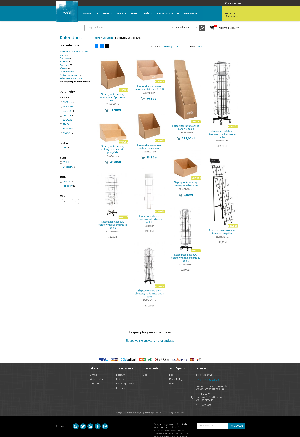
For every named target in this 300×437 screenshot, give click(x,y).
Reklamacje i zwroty (125, 383)
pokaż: (193, 46)
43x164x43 (68, 102)
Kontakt (202, 368)
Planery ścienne (68, 72)
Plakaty (88, 14)
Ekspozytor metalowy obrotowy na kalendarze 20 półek (177, 247)
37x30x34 (68, 115)
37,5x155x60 (69, 129)
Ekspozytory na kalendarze (75, 82)
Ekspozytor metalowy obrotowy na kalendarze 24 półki (209, 134)
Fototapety (104, 14)
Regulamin (121, 388)
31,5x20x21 (68, 106)
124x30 (67, 124)
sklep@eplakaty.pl (204, 375)
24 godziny (69, 167)
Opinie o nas (96, 383)
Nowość (68, 181)
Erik (66, 148)
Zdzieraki (65, 62)
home (97, 38)
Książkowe (66, 65)
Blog (145, 375)
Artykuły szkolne (168, 14)
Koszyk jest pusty (224, 28)
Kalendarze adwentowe (71, 78)
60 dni (66, 162)
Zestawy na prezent (70, 75)
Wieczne (65, 68)
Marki (171, 383)
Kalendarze (71, 37)
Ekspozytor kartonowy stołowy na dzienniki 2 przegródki (113, 143)
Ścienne (64, 55)
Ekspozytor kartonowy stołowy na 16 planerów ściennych (112, 97)
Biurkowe (65, 58)
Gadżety (147, 14)
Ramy (134, 14)
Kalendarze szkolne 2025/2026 (74, 52)
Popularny (69, 186)
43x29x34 (68, 133)
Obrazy (121, 14)
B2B (171, 375)
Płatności (120, 379)
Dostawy (120, 375)
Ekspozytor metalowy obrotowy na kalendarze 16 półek (137, 216)
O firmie (93, 375)
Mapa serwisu (96, 379)
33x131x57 (68, 111)
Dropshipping (175, 379)
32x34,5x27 (68, 120)
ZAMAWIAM (237, 426)
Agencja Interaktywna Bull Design (172, 412)
